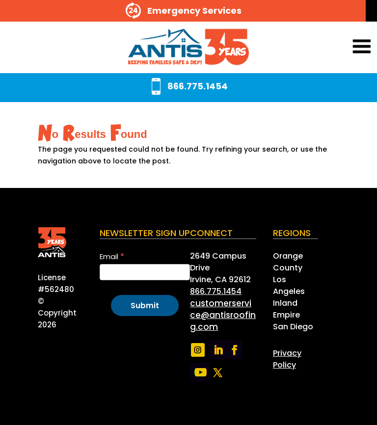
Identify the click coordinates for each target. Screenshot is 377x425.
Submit (145, 305)
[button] (348, 47)
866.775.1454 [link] (216, 291)
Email (112, 256)
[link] (188, 47)
